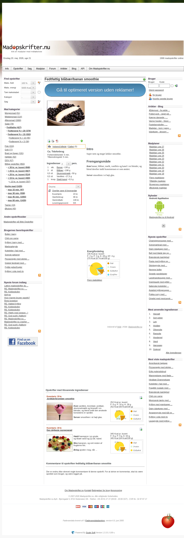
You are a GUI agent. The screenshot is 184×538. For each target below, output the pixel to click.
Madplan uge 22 (156, 162)
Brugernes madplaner (159, 184)
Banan (60, 167)
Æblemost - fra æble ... (159, 110)
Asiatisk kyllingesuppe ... (160, 290)
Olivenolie (157, 329)
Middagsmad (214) (13, 117)
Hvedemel (157, 337)
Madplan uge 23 (156, 159)
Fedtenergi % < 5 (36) (19, 141)
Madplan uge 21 (156, 165)
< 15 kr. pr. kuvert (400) (19, 178)
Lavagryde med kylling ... (160, 421)
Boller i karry (10, 234)
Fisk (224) (9, 146)
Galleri (71, 146)
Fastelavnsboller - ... (158, 124)
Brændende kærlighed (159, 257)
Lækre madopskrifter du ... (16, 286)
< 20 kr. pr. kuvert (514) (19, 174)
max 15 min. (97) (16, 190)
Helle (119, 327)
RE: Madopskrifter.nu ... (15, 319)
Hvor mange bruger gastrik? (17, 298)
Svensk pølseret (12, 255)
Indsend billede (59, 146)
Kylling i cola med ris (14, 271)
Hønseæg (157, 345)
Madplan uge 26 (156, 150)
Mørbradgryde (11, 246)
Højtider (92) (10, 157)
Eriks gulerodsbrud (157, 371)
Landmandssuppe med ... (160, 278)
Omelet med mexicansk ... (161, 298)
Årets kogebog (11, 301)
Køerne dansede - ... (158, 117)
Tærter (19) (10, 205)
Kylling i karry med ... (14, 242)
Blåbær (60, 170)
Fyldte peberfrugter (13, 267)
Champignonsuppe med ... (161, 241)
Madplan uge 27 (156, 147)
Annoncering (116, 490)
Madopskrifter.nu (135, 327)
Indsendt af (114, 327)
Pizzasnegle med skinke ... (17, 259)
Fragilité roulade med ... (160, 388)
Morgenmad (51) (12, 113)
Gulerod (156, 349)
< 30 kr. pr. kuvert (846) (19, 167)
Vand (155, 341)
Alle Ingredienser (173, 353)
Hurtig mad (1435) (13, 186)
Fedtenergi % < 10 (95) (19, 138)
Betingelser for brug (101, 490)
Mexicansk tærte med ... (160, 400)
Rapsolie (157, 333)
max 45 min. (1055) (17, 197)
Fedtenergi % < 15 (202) (19, 134)
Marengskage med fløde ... (161, 375)
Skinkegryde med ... (158, 265)
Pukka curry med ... (158, 294)
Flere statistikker (94, 280)
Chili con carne (12, 238)
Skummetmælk (63, 173)
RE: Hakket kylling (12, 304)
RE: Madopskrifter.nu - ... (15, 289)
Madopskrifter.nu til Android (161, 217)
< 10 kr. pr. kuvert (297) (19, 181)
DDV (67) (9, 160)
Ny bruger (157, 95)
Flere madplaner (156, 178)
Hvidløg (156, 326)
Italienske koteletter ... (159, 286)
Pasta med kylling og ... (159, 261)
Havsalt (156, 314)
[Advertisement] (115, 122)
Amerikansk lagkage (158, 363)
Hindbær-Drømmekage (159, 380)
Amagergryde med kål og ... (161, 413)
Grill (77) (9, 150)
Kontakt (87, 490)
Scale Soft (90, 532)
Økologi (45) (10, 208)
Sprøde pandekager (158, 274)
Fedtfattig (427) (14, 127)
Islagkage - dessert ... (159, 132)
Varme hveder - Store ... (160, 121)
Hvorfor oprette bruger (163, 99)
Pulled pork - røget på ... (160, 114)
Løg (155, 322)
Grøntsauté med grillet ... (160, 282)
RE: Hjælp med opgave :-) (16, 313)
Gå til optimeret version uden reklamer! (95, 89)
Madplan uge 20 (156, 168)
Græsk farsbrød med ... (15, 263)
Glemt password (156, 90)
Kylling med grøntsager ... (160, 404)
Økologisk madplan (158, 188)
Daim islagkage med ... (159, 249)
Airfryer (7, 295)
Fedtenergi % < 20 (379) (19, 131)
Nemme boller (155, 269)
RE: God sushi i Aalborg (15, 316)
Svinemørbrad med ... (159, 245)
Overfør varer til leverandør (64, 190)
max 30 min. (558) (16, 193)
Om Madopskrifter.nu (74, 490)
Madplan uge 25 (156, 153)
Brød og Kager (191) (14, 153)
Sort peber (158, 318)
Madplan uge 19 (156, 171)
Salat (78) (9, 124)
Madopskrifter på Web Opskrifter (18, 222)
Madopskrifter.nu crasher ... (16, 322)
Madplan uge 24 (156, 156)
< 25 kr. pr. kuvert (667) (19, 171)
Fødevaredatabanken (95, 520)
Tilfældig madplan (157, 181)
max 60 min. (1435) (17, 200)
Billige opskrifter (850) (15, 164)
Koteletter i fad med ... (15, 250)
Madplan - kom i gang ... (160, 128)
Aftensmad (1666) (13, 120)
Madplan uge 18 (156, 174)
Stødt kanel (62, 179)
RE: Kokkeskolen (12, 292)
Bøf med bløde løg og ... (160, 253)
